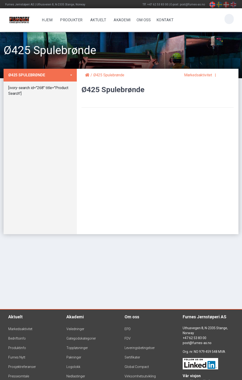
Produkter (70, 20)
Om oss (132, 316)
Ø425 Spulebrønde (26, 75)
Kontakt (164, 20)
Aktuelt (97, 20)
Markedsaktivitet (198, 75)
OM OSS (143, 20)
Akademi (121, 20)
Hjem (46, 20)
